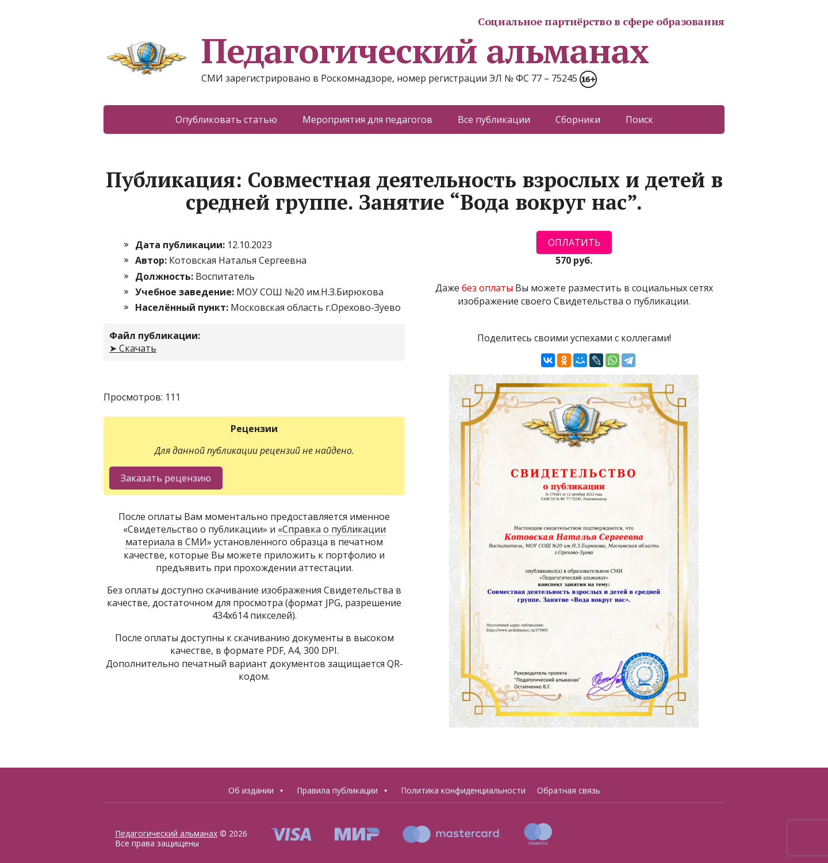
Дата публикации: (181, 244)
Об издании (256, 790)
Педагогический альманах (375, 50)
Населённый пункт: (183, 307)
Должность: (165, 276)
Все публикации (494, 119)
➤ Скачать (132, 348)
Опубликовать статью (226, 119)
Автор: (152, 260)
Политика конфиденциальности (463, 790)
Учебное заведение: (185, 292)
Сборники (577, 119)
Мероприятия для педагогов (367, 119)
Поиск (639, 119)
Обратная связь (568, 790)
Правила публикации (343, 790)
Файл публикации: (154, 335)
